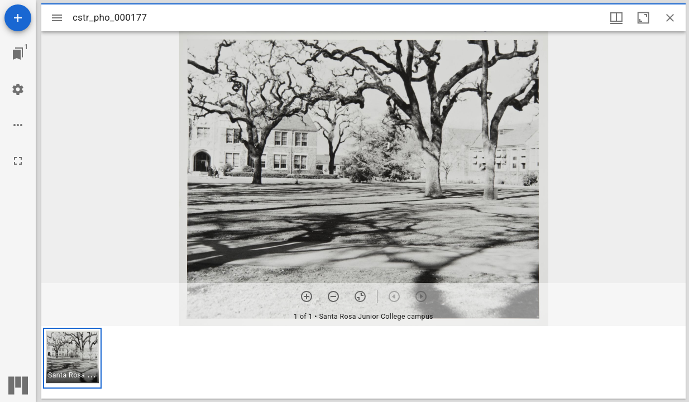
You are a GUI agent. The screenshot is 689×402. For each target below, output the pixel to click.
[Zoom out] (333, 296)
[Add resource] (17, 17)
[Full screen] (17, 160)
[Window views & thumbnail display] (616, 17)
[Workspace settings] (17, 89)
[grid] (363, 362)
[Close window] (670, 17)
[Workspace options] (17, 125)
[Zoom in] (306, 296)
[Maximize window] (643, 17)
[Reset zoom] (360, 296)
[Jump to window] (17, 53)
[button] (72, 358)
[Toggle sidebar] (57, 17)
